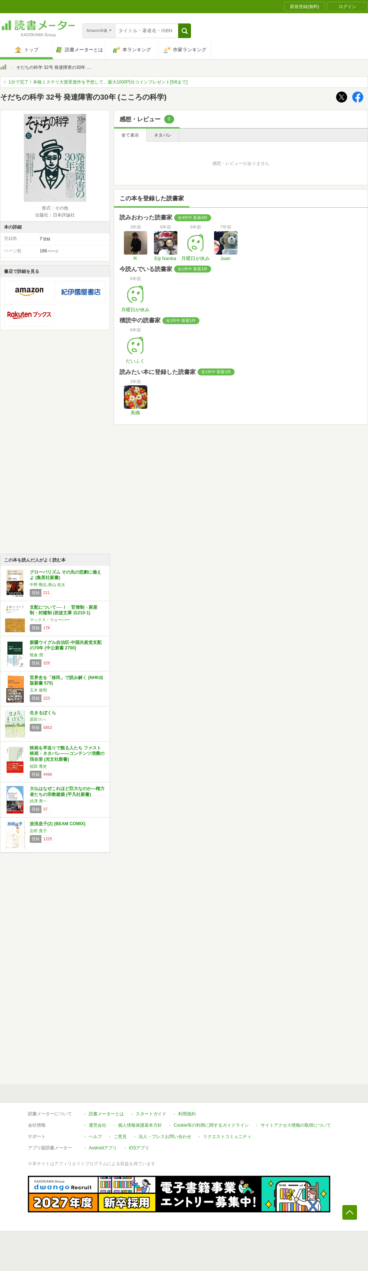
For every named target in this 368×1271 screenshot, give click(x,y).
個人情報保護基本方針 (140, 1125)
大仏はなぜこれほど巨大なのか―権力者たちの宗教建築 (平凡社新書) (67, 791)
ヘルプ (95, 1136)
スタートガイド (151, 1114)
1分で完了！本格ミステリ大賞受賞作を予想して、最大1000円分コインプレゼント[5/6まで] (98, 82)
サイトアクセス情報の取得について (296, 1125)
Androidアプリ (103, 1148)
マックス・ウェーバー (50, 620)
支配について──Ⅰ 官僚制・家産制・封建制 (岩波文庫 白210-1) (63, 610)
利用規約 (187, 1114)
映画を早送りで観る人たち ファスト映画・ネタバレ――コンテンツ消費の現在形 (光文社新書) (67, 753)
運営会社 (97, 1125)
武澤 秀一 (38, 801)
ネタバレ (163, 135)
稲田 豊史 (38, 766)
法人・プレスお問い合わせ (165, 1136)
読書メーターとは (106, 1114)
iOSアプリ (139, 1148)
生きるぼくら (43, 712)
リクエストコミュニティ (227, 1136)
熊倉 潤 (36, 655)
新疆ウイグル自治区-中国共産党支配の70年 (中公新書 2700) (66, 645)
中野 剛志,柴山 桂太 (47, 584)
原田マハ (38, 719)
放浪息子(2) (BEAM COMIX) (57, 823)
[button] (184, 30)
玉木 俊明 (38, 690)
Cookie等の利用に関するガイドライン (211, 1125)
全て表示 (130, 135)
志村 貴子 (38, 831)
